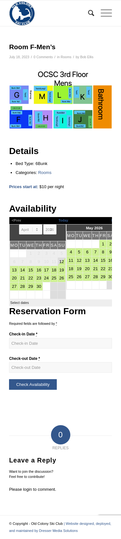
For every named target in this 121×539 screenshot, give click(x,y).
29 (30, 286)
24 (46, 278)
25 (54, 278)
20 (14, 278)
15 (30, 270)
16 (38, 270)
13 (14, 270)
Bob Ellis (87, 57)
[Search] (88, 13)
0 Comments (43, 57)
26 (61, 278)
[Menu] (103, 13)
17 (46, 270)
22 (30, 278)
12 (61, 261)
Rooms (66, 57)
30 (38, 286)
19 (61, 270)
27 (14, 286)
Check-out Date (24, 358)
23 (38, 278)
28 (22, 286)
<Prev (16, 220)
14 (22, 270)
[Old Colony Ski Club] (50, 13)
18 (54, 270)
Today (63, 220)
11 (71, 260)
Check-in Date (23, 334)
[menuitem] (88, 13)
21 (22, 278)
